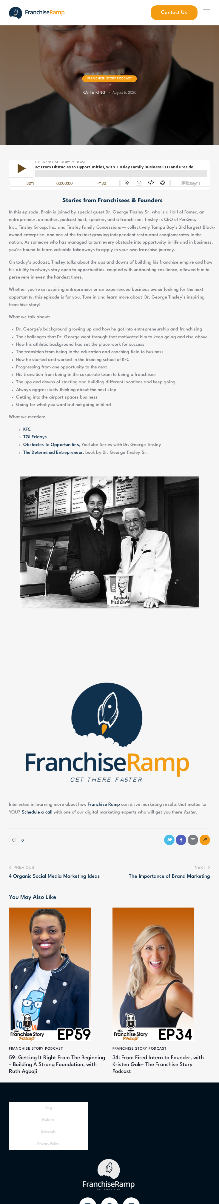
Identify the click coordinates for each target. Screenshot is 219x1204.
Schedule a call (37, 812)
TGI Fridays (35, 437)
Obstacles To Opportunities (51, 444)
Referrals (48, 1132)
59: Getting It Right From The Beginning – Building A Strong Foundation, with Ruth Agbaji (46, 1065)
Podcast (48, 1120)
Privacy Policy (48, 1144)
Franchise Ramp (104, 804)
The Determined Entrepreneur (53, 452)
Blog (48, 1109)
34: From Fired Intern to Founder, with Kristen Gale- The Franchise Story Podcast (159, 1065)
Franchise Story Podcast (109, 78)
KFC (27, 430)
